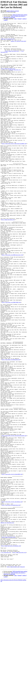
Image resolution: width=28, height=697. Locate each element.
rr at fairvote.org (6, 658)
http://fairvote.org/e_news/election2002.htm (14, 167)
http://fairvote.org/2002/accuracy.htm (12, 301)
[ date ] (15, 18)
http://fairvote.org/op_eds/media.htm (12, 597)
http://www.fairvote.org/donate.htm (11, 650)
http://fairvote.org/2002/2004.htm (11, 358)
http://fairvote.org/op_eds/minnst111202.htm (14, 518)
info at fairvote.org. (15, 79)
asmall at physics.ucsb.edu (12, 11)
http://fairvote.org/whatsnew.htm (11, 427)
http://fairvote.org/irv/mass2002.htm (12, 564)
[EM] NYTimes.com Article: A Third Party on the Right (14, 16)
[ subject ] (24, 18)
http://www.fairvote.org (7, 259)
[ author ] (6, 20)
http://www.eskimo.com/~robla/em (16, 675)
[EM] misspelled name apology (20, 14)
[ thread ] (19, 18)
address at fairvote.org (7, 42)
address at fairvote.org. (7, 622)
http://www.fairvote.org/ (12, 56)
